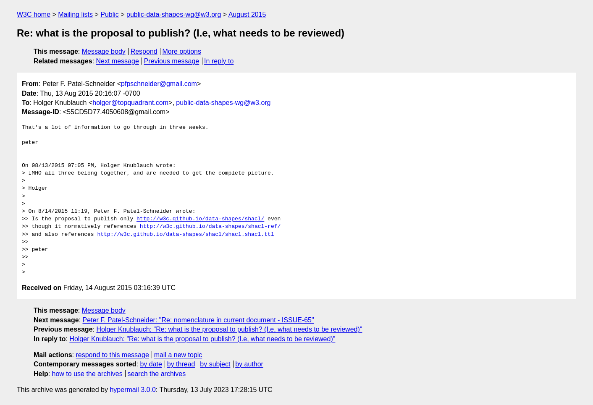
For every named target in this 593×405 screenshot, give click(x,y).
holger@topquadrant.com (130, 102)
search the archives (157, 373)
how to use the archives (87, 373)
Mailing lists (75, 14)
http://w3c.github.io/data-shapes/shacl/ (200, 219)
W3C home (33, 14)
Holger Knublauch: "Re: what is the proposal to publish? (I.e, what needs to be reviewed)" (229, 329)
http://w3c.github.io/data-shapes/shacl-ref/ (210, 226)
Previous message (171, 61)
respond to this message (112, 354)
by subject (215, 364)
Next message (117, 61)
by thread (181, 364)
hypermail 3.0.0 (132, 389)
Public (109, 14)
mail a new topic (178, 354)
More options (182, 51)
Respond (144, 51)
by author (249, 364)
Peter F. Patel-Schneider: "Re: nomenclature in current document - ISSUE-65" (198, 320)
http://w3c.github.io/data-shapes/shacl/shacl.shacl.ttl (185, 234)
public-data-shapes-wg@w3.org (173, 14)
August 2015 (247, 14)
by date (151, 364)
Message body (104, 51)
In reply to (219, 61)
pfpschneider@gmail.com (159, 83)
